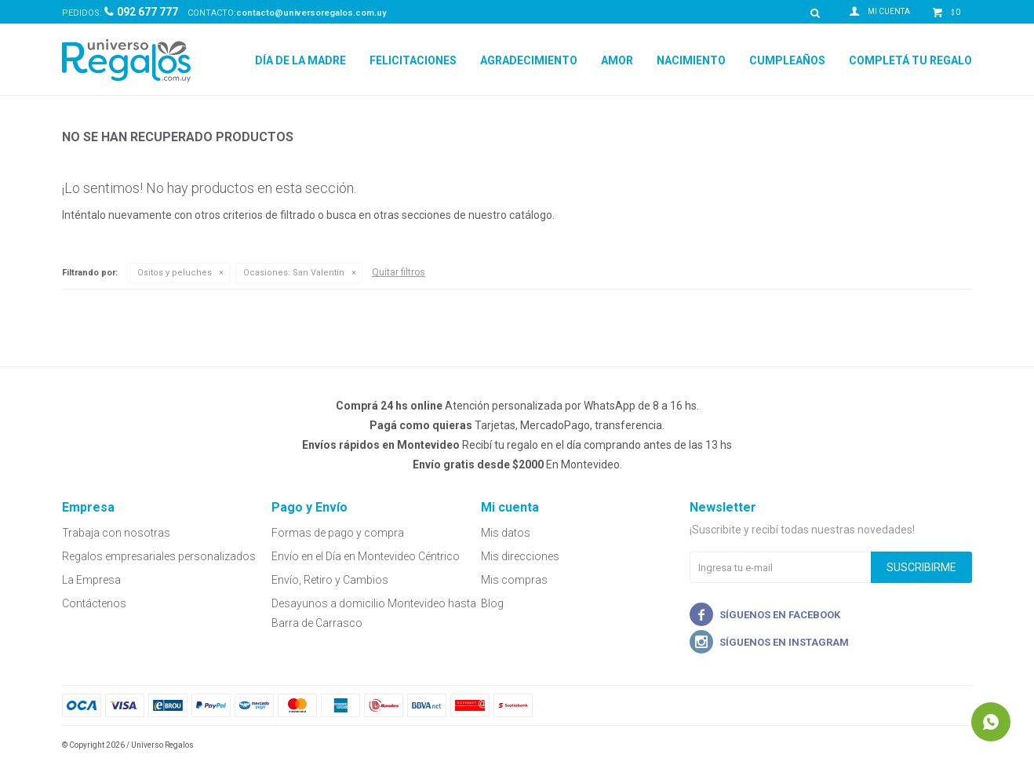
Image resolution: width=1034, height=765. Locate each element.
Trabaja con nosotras (116, 532)
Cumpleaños (787, 60)
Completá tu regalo (910, 60)
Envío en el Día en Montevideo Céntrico (365, 556)
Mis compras (514, 580)
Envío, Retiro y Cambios (329, 580)
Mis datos (505, 532)
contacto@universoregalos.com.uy (311, 13)
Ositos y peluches (174, 273)
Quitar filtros (398, 272)
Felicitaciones (413, 60)
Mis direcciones (520, 556)
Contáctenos (94, 603)
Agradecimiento (528, 60)
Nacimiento (691, 60)
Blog (492, 603)
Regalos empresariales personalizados (159, 556)
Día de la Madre (300, 60)
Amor (617, 60)
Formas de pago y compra (337, 532)
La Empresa (91, 580)
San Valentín (293, 273)
